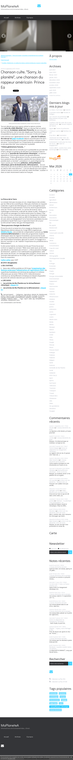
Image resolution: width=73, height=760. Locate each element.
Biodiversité (43, 294)
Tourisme (52, 388)
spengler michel (54, 490)
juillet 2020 (52, 92)
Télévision (52, 385)
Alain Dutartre (53, 460)
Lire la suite (53, 59)
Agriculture (27, 294)
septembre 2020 (54, 87)
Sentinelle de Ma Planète (57, 368)
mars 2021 (52, 72)
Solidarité (52, 373)
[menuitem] (6, 17)
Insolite (51, 301)
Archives (18, 17)
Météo (51, 324)
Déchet (51, 253)
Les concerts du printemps (58, 117)
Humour (52, 291)
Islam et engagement (56, 144)
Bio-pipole (52, 225)
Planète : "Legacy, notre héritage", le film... (60, 629)
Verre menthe (63, 149)
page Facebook (18, 138)
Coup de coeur (10, 296)
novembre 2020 (54, 82)
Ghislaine (52, 470)
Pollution (10, 299)
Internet (34, 297)
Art (38, 294)
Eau (50, 261)
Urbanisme (52, 398)
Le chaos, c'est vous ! (56, 110)
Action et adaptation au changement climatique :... (58, 449)
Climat (3, 296)
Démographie (53, 256)
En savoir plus (11, 758)
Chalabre (67, 139)
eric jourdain (53, 480)
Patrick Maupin (54, 448)
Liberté (68, 110)
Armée (51, 210)
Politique (3, 299)
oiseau (64, 700)
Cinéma (51, 238)
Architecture (53, 207)
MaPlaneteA (10, 6)
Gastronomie (53, 286)
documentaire (54, 700)
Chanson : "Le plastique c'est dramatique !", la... (60, 501)
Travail (51, 393)
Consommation (54, 245)
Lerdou (51, 438)
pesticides (53, 693)
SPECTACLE (53, 375)
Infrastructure (53, 296)
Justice (51, 307)
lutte (18, 300)
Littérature (52, 309)
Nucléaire (52, 332)
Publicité (52, 357)
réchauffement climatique (59, 707)
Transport (52, 390)
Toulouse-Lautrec (55, 131)
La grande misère (55, 112)
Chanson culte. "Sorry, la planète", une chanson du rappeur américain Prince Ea (23, 79)
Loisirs (51, 317)
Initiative (28, 297)
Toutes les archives (54, 95)
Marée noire (53, 319)
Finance (51, 284)
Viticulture (52, 408)
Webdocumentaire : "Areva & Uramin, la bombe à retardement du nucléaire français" (22, 56)
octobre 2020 (53, 85)
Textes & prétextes (62, 128)
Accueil (6, 17)
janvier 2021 (53, 77)
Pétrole (51, 345)
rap (33, 299)
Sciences (52, 365)
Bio (50, 223)
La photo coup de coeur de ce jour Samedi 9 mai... (60, 123)
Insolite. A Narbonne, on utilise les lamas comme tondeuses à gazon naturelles (24, 63)
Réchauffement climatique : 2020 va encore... (58, 471)
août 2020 (52, 90)
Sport (51, 378)
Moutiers (52, 511)
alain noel (53, 703)
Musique (52, 327)
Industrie (52, 294)
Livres (51, 312)
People (51, 342)
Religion (51, 360)
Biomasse (52, 230)
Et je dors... (53, 135)
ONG (51, 337)
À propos (30, 17)
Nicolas (51, 428)
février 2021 (53, 75)
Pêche (51, 340)
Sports (51, 380)
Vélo (50, 401)
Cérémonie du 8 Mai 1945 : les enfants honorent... (59, 138)
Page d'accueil (5, 60)
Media (51, 322)
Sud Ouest (52, 383)
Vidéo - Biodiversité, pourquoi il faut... (58, 491)
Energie (51, 273)
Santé (51, 362)
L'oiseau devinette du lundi (59, 428)
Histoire (52, 289)
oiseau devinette (55, 710)
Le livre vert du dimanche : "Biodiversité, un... (59, 481)
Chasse (51, 235)
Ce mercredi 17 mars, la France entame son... (59, 585)
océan (51, 334)
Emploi (51, 271)
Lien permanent (7, 294)
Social (51, 370)
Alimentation (53, 202)
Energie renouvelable (7, 297)
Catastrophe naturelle (56, 233)
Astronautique (53, 220)
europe (62, 697)
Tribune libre (53, 396)
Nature (40, 297)
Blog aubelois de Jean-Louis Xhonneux (58, 119)
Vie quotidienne (54, 406)
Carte (53, 533)
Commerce (52, 243)
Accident (52, 195)
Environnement (20, 297)
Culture (51, 251)
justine (51, 501)
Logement (52, 314)
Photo (51, 347)
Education (52, 268)
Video (15, 299)
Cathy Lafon (6, 260)
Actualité (52, 197)
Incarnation (62, 135)
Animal (34, 294)
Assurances (53, 217)
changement (12, 300)
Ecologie (34, 296)
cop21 (26, 299)
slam (30, 299)
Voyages (52, 411)
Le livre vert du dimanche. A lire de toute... (58, 512)
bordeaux (62, 693)
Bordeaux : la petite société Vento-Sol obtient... (60, 648)
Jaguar (51, 128)
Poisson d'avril (54, 350)
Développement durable (23, 296)
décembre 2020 (54, 80)
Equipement (53, 281)
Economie (41, 296)
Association (53, 215)
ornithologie (54, 697)
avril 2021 (52, 70)
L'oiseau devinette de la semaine (57, 461)
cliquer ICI (14, 285)
